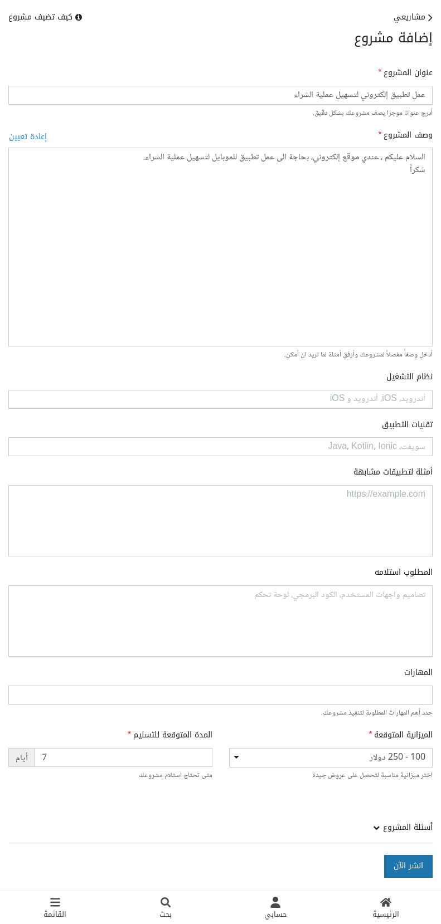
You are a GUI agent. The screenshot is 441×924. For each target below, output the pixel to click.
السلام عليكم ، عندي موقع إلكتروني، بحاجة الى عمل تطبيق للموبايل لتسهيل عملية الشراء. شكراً (220, 247)
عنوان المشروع (408, 73)
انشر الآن (408, 865)
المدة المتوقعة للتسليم (172, 735)
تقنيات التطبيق (407, 425)
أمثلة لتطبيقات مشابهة (393, 472)
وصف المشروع (408, 135)
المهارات (418, 673)
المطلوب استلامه (404, 572)
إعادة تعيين (28, 136)
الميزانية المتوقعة (403, 735)
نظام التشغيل (409, 377)
